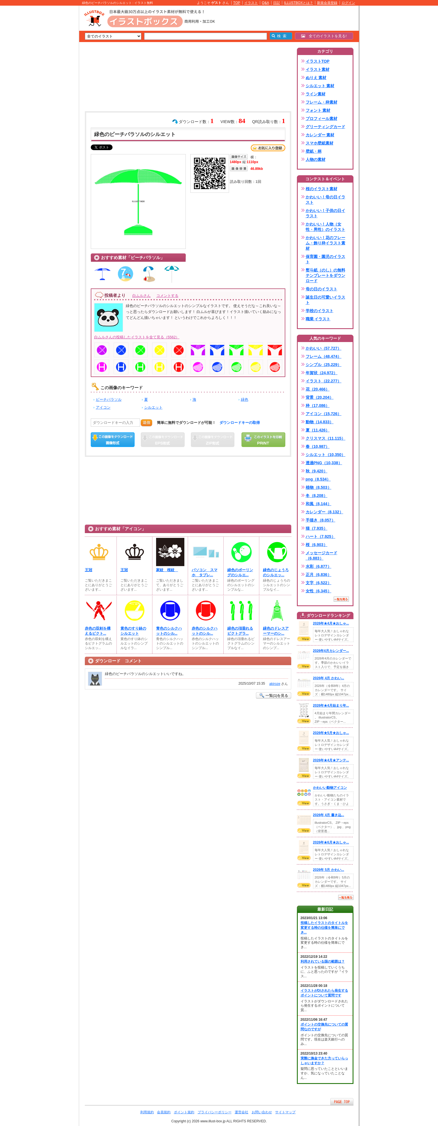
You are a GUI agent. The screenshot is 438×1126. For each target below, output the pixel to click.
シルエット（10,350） (326, 454)
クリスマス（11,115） (326, 438)
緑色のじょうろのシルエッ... (276, 572)
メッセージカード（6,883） (321, 555)
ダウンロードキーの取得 (239, 422)
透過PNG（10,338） (324, 463)
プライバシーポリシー (215, 1112)
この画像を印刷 (263, 439)
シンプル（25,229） (324, 364)
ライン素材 (315, 94)
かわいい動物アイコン (330, 788)
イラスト (251, 3)
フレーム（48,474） (324, 356)
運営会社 (241, 1112)
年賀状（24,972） (322, 373)
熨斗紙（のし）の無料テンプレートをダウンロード (325, 275)
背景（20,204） (320, 397)
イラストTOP (318, 61)
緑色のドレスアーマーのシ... (276, 631)
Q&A (265, 3)
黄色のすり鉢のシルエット (133, 631)
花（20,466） (318, 389)
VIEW (303, 639)
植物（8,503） (318, 487)
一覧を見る (341, 599)
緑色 (244, 399)
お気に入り (268, 147)
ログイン (348, 3)
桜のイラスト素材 (321, 189)
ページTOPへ (341, 1101)
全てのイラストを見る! (324, 36)
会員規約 (164, 1112)
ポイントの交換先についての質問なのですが (324, 1026)
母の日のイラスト (321, 289)
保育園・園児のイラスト (325, 259)
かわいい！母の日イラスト (325, 200)
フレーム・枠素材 (321, 102)
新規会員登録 (327, 3)
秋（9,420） (316, 471)
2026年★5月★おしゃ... (331, 733)
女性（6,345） (318, 591)
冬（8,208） (316, 495)
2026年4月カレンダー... (331, 651)
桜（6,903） (316, 544)
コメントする (167, 295)
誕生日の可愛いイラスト (325, 300)
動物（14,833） (320, 422)
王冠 (88, 570)
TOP (236, 3)
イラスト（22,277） (324, 381)
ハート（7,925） (320, 536)
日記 (276, 3)
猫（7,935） (316, 528)
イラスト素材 (317, 69)
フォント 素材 (318, 110)
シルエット (153, 407)
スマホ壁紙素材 (319, 143)
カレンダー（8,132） (324, 512)
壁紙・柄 (314, 151)
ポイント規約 (184, 1112)
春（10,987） (318, 446)
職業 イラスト (318, 319)
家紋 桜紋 (167, 570)
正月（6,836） (318, 574)
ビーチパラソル (109, 399)
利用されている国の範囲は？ (323, 961)
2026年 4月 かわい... (328, 678)
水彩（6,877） (318, 566)
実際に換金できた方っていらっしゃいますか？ (324, 1060)
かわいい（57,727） (324, 348)
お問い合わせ (262, 1112)
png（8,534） (318, 479)
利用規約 (147, 1112)
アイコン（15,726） (324, 413)
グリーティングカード (325, 126)
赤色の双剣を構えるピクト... (98, 631)
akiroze (274, 684)
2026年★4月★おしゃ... (331, 623)
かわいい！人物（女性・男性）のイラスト (325, 227)
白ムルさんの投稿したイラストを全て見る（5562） (137, 337)
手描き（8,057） (320, 520)
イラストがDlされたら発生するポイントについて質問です (324, 993)
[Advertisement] (52, 93)
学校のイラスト (319, 310)
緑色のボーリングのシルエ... (240, 572)
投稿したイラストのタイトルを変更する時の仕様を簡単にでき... (324, 927)
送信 (146, 422)
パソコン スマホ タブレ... (204, 572)
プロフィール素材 (321, 118)
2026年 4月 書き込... (328, 815)
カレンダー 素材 (320, 135)
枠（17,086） (318, 405)
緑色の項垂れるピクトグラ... (240, 631)
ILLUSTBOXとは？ (298, 3)
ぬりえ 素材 (316, 77)
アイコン (103, 407)
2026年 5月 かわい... (328, 870)
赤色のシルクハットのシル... (204, 631)
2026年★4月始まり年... (331, 705)
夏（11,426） (318, 430)
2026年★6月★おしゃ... (331, 842)
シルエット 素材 (320, 86)
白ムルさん (141, 295)
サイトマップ (285, 1112)
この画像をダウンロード (113, 439)
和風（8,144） (318, 503)
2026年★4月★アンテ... (331, 760)
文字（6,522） (318, 582)
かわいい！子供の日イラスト (325, 213)
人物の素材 (315, 159)
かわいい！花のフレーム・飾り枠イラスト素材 (325, 243)
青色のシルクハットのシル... (169, 631)
